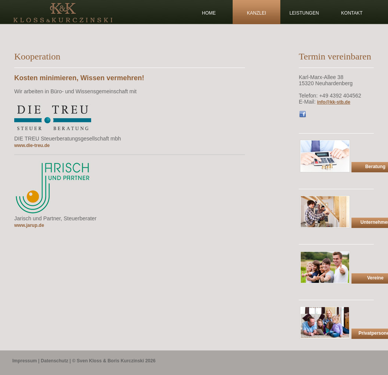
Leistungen (304, 13)
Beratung (375, 166)
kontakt (352, 13)
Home (209, 13)
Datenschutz (54, 360)
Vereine (375, 278)
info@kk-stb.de (333, 102)
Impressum (24, 360)
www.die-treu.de (32, 145)
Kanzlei (256, 13)
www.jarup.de (29, 225)
